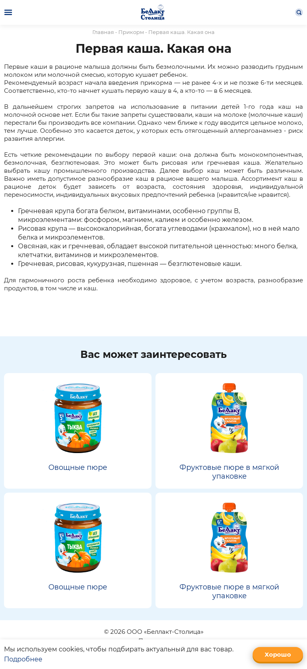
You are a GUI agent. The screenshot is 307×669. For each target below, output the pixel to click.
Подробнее (23, 659)
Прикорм (131, 32)
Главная (103, 32)
